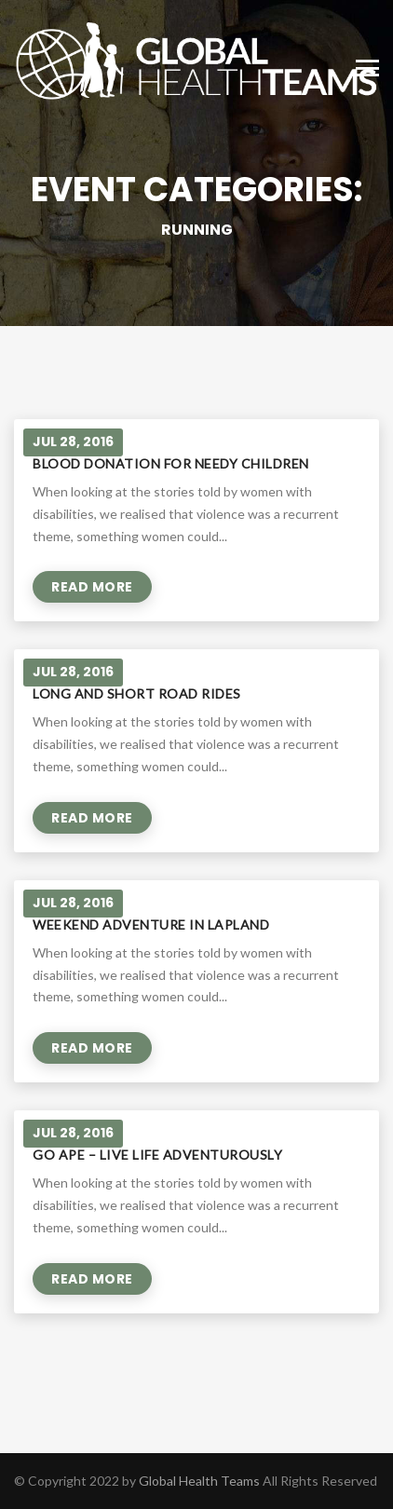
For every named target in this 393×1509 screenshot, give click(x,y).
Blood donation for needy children (171, 463)
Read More (92, 587)
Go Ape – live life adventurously (157, 1154)
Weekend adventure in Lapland (151, 924)
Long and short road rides (137, 693)
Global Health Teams (199, 1481)
